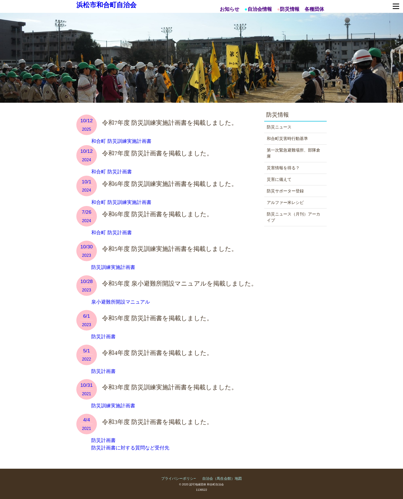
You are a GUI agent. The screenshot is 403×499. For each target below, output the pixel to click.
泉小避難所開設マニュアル (120, 302)
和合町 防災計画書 (111, 171)
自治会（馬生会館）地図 (222, 478)
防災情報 (289, 9)
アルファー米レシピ (285, 202)
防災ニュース (279, 127)
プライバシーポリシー (179, 478)
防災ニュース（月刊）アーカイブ (293, 217)
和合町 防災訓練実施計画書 (120, 141)
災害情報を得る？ (283, 168)
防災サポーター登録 (285, 191)
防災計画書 (103, 336)
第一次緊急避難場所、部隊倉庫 (293, 153)
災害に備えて (279, 179)
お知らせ (229, 9)
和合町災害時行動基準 (287, 138)
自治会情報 (260, 9)
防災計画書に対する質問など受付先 (129, 447)
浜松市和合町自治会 (106, 4)
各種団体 (314, 9)
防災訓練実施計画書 (112, 267)
